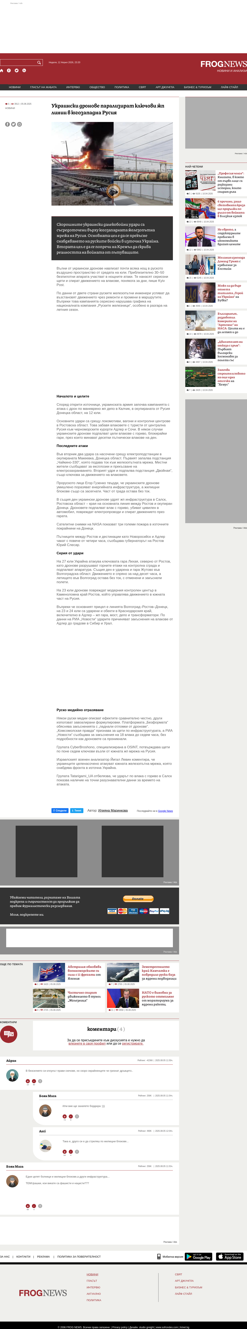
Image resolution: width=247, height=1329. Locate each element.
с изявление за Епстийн (231, 263)
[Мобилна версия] (170, 1256)
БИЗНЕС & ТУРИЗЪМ (197, 87)
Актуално (94, 1293)
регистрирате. (132, 1043)
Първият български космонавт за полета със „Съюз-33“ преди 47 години (230, 352)
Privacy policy (119, 1327)
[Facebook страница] (9, 70)
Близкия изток (231, 209)
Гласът (92, 1280)
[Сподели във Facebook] (7, 124)
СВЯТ (142, 87)
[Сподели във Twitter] (13, 124)
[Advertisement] (123, 27)
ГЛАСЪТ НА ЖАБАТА (43, 87)
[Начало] (1, 70)
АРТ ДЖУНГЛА (165, 87)
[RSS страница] (24, 70)
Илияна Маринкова (113, 810)
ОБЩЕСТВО (97, 87)
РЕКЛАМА (43, 1256)
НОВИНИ (15, 87)
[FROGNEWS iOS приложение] (230, 1256)
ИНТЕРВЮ (73, 87)
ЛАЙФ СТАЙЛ (229, 87)
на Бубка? (230, 293)
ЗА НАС (5, 1256)
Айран (11, 1060)
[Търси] (40, 62)
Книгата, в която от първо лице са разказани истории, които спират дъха (231, 182)
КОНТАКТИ (23, 1256)
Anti (42, 1131)
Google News (165, 811)
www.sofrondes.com (167, 1327)
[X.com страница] (17, 70)
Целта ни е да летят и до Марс (231, 324)
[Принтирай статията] (19, 124)
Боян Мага (47, 1095)
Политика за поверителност (79, 1256)
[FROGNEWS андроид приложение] (198, 1256)
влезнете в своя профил (87, 1043)
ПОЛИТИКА (122, 87)
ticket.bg (184, 1327)
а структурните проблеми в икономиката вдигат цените (229, 237)
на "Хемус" (231, 377)
